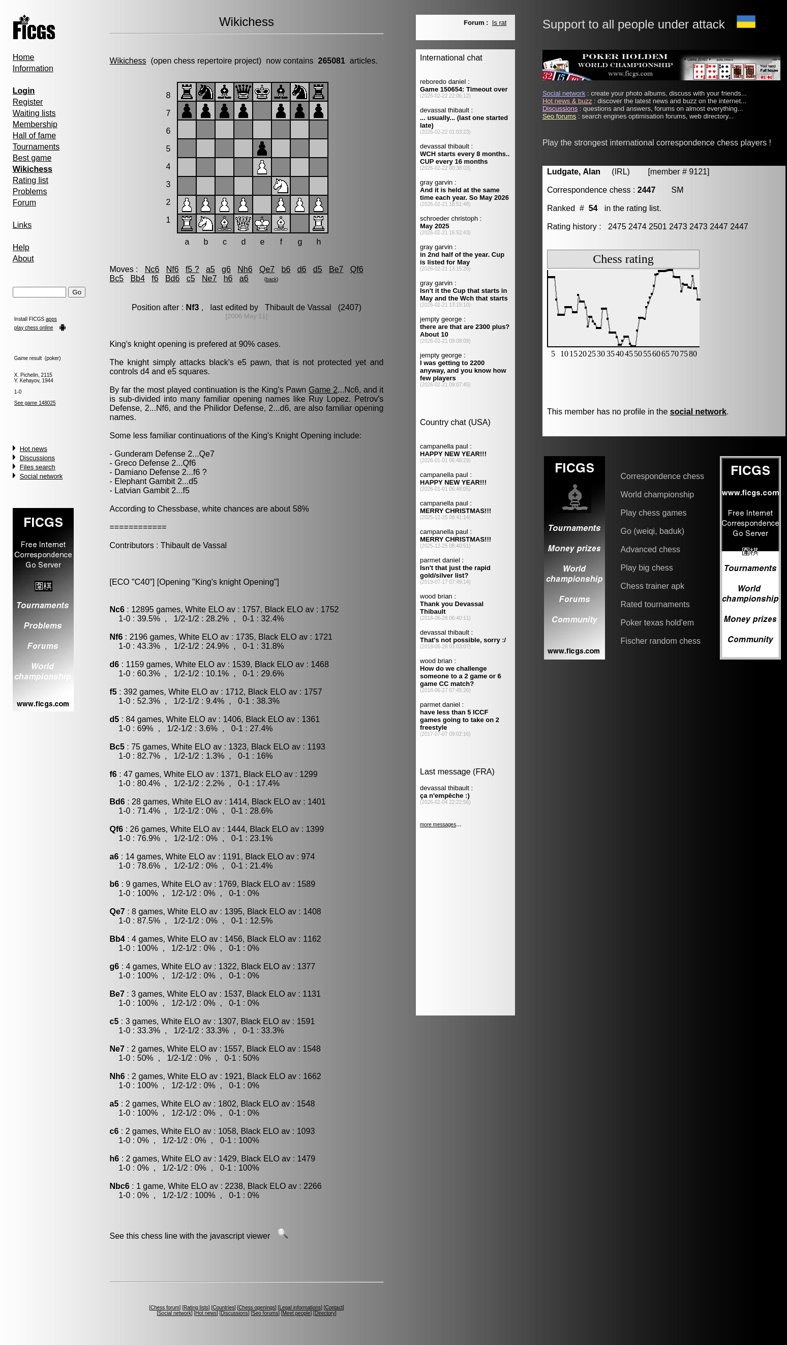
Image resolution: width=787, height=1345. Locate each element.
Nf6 (172, 269)
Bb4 (137, 278)
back (271, 279)
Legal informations (300, 1307)
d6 (302, 269)
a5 (210, 269)
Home (24, 57)
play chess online (33, 328)
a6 (244, 278)
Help (21, 247)
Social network (41, 476)
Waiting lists (34, 113)
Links (22, 225)
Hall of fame (34, 135)
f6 (155, 278)
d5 (317, 269)
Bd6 (172, 278)
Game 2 (323, 389)
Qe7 (267, 269)
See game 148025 (35, 403)
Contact (333, 1307)
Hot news (33, 449)
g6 (226, 269)
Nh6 (244, 269)
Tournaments (36, 146)
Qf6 (357, 269)
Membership (35, 124)
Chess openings (256, 1307)
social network (698, 411)
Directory (325, 1313)
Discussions (37, 458)
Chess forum (164, 1307)
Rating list (30, 180)
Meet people (297, 1313)
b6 (286, 269)
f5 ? (192, 269)
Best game (32, 158)
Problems (30, 191)
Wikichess (128, 60)
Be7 (336, 269)
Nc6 (152, 269)
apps (51, 319)
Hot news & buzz (567, 101)
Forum (24, 202)
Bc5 (117, 278)
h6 (228, 278)
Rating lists (196, 1307)
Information (33, 68)
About (23, 258)
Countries (223, 1307)
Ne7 (209, 278)
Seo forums (265, 1313)
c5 (191, 278)
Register (28, 102)
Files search (37, 467)
